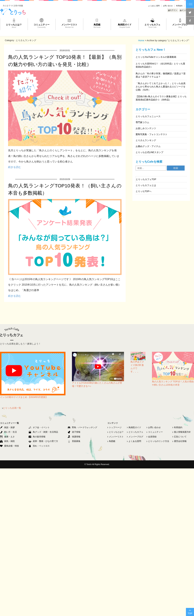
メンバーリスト (115, 436)
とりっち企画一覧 (11, 408)
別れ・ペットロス (39, 446)
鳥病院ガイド (134, 427)
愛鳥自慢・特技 (9, 446)
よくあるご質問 (154, 6)
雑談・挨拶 (7, 427)
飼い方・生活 (8, 432)
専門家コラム (142, 122)
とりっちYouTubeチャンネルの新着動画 (156, 57)
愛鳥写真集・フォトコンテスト (151, 134)
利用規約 (179, 6)
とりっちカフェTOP (146, 179)
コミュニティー (154, 432)
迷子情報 (74, 432)
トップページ (114, 427)
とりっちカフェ (135, 432)
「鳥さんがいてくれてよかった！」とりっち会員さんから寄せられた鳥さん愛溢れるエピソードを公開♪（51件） (160, 86)
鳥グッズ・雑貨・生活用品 (43, 432)
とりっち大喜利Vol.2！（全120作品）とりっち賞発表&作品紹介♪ (160, 65)
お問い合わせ (168, 6)
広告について (179, 436)
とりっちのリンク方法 (157, 441)
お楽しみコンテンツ (146, 128)
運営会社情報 (179, 441)
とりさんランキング (146, 140)
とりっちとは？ (115, 432)
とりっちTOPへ (144, 191)
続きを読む (14, 167)
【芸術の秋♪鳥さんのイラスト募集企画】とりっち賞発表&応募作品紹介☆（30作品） (161, 98)
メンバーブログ (135, 436)
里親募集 (74, 441)
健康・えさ (7, 436)
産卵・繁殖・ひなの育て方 (43, 441)
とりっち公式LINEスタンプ (149, 152)
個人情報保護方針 (181, 432)
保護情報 (74, 436)
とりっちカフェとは (146, 185)
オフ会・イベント (39, 427)
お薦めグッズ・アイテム (148, 146)
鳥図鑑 (111, 441)
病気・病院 (7, 441)
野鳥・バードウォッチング (82, 427)
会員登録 (151, 436)
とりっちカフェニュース (148, 116)
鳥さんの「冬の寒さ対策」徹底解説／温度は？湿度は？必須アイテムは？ (160, 75)
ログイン (172, 10)
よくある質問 (134, 441)
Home (141, 40)
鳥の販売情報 (37, 436)
